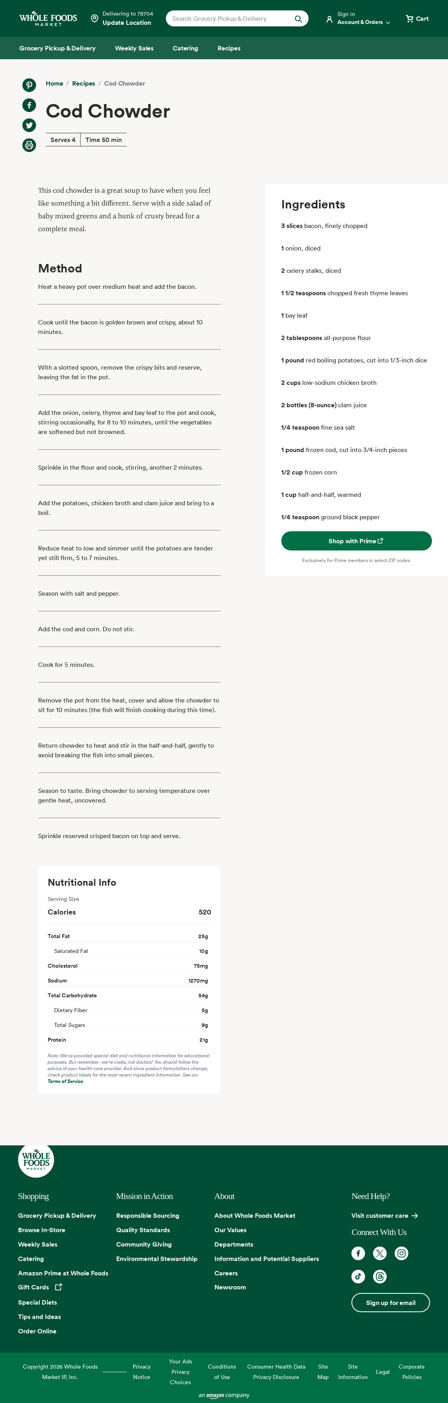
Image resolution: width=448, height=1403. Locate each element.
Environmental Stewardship (157, 1258)
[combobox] (230, 18)
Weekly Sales (37, 1244)
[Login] (358, 18)
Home (54, 83)
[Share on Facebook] (29, 105)
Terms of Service (65, 1081)
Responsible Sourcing (148, 1215)
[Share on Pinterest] (29, 85)
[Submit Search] (298, 18)
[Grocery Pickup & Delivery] (57, 48)
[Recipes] (229, 48)
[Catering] (185, 48)
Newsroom (230, 1287)
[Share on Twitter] (29, 125)
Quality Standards (143, 1229)
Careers (226, 1273)
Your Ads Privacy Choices (180, 1371)
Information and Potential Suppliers (266, 1258)
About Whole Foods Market (254, 1215)
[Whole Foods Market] (48, 18)
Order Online (37, 1331)
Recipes (83, 83)
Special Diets (37, 1302)
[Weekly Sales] (134, 48)
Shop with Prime (356, 540)
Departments (233, 1244)
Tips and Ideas (39, 1316)
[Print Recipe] (29, 145)
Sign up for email (390, 1302)
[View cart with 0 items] (417, 18)
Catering (31, 1258)
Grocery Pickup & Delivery (57, 1215)
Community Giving (144, 1244)
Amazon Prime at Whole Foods (63, 1273)
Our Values (230, 1229)
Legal (383, 1371)
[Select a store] (121, 18)
